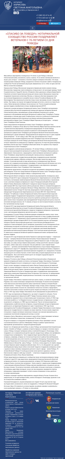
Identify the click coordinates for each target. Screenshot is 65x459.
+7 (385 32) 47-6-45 (44, 15)
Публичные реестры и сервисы (52, 416)
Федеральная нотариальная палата (53, 400)
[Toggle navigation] (32, 28)
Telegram (54, 23)
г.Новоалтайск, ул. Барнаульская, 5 (26, 10)
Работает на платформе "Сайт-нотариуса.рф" (52, 458)
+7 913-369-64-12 (45, 18)
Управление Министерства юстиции (53, 408)
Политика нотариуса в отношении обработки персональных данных (12, 445)
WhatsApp (42, 23)
